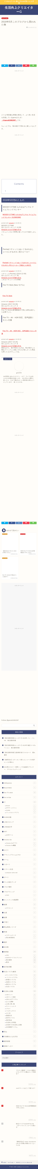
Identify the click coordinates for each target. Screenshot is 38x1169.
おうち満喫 (21, 1002)
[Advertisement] (19, 91)
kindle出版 (20, 817)
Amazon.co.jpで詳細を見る (11, 229)
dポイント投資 (21, 997)
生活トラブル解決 (20, 971)
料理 (20, 932)
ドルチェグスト (21, 1011)
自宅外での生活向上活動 (21, 1025)
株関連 (20, 952)
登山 (20, 1031)
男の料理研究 (21, 938)
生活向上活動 (20, 991)
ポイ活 (21, 1013)
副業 (20, 917)
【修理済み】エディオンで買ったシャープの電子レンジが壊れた (19, 761)
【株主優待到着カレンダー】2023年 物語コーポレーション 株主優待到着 (20, 746)
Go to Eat (20, 797)
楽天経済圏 (20, 967)
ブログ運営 (20, 887)
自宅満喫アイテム (21, 1027)
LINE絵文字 (20, 827)
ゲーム (20, 859)
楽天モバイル (21, 1018)
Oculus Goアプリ (21, 843)
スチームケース (21, 935)
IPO (21, 955)
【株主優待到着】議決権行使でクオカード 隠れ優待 (19, 754)
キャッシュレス (21, 1006)
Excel (21, 806)
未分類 (20, 947)
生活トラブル (21, 987)
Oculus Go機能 (21, 845)
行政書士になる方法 (20, 1036)
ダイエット (21, 908)
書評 (20, 942)
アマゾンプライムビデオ (20, 855)
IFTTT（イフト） (21, 808)
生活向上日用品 (21, 1022)
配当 (21, 962)
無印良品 (21, 1020)
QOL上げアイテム (21, 999)
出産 (20, 912)
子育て (20, 922)
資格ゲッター (20, 1046)
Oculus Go (20, 839)
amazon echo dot (21, 873)
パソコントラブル (21, 977)
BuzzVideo (20, 788)
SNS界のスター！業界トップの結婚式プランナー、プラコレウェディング (19, 768)
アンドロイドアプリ (21, 813)
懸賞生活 (21, 1016)
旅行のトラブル (21, 984)
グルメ (21, 1009)
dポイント (21, 995)
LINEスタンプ (20, 822)
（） (9, 120)
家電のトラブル (21, 980)
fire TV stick (4, 18)
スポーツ (20, 864)
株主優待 (21, 960)
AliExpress (20, 783)
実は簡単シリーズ (20, 927)
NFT (20, 831)
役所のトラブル (21, 982)
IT (20, 802)
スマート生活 (20, 869)
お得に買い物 (21, 1004)
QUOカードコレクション (21, 958)
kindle (21, 810)
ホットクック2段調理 (20, 900)
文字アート (21, 835)
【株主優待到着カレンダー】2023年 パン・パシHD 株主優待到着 (19, 739)
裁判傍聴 (20, 1041)
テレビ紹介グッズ (20, 882)
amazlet (11, 223)
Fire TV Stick (7, 296)
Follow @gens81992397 (10, 720)
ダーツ (20, 877)
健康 (20, 904)
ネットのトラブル (21, 975)
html (21, 895)
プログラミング (20, 892)
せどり (20, 850)
